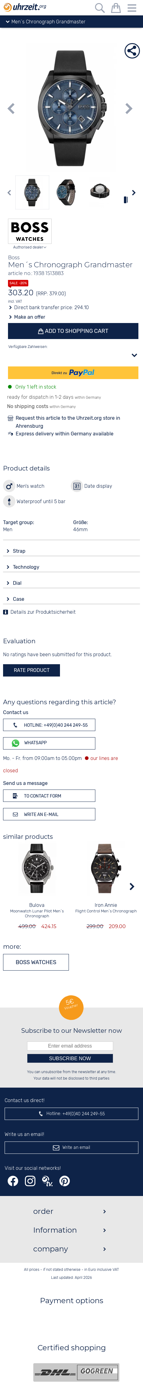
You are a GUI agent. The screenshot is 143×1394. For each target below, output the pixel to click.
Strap (20, 551)
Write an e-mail (34, 814)
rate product (32, 670)
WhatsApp (29, 743)
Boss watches (36, 962)
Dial (18, 583)
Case (19, 599)
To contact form (36, 795)
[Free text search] (100, 9)
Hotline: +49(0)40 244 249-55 (49, 724)
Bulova (37, 905)
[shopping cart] (116, 9)
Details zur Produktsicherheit (43, 612)
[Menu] (132, 9)
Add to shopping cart (76, 331)
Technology (27, 567)
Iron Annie (106, 905)
